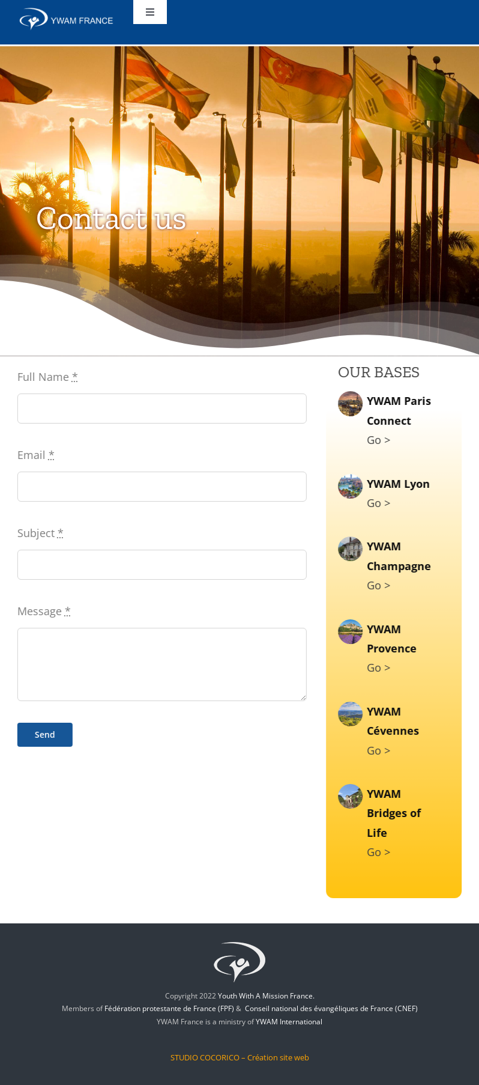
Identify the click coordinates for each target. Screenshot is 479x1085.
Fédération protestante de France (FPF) (169, 1008)
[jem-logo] (239, 941)
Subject (39, 533)
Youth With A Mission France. (266, 996)
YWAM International (289, 1022)
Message (42, 611)
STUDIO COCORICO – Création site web (239, 1057)
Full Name (46, 376)
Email (34, 455)
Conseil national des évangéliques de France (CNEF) (331, 1008)
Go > (380, 440)
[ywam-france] (66, 11)
